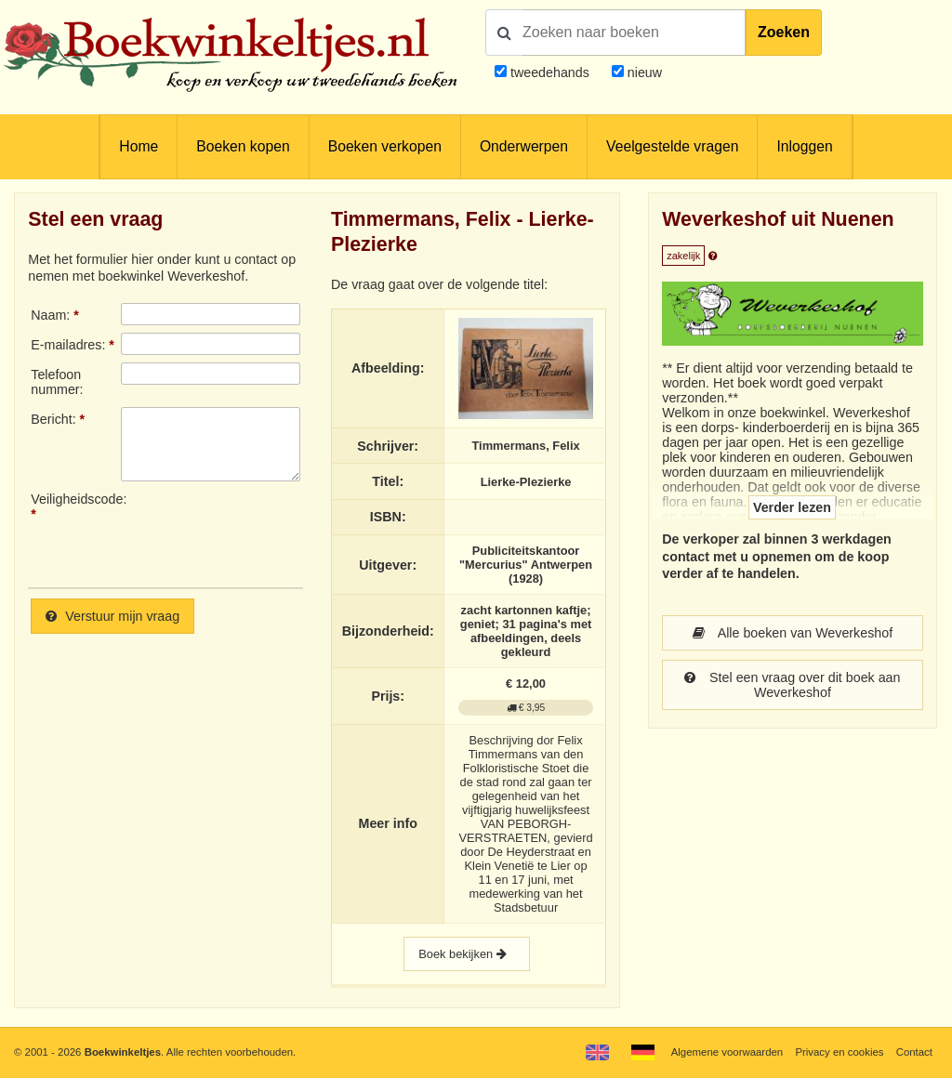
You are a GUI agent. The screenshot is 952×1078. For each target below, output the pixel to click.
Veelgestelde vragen (672, 146)
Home (138, 146)
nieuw (643, 72)
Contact (914, 1052)
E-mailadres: (68, 344)
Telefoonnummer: (57, 382)
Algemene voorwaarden (727, 1052)
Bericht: (53, 419)
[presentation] (276, 532)
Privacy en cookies (839, 1052)
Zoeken (784, 32)
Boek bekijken (466, 954)
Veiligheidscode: (75, 499)
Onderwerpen (524, 146)
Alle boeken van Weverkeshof (792, 632)
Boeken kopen (242, 146)
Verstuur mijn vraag (112, 616)
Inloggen (804, 146)
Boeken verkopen (385, 146)
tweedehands (549, 72)
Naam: (50, 315)
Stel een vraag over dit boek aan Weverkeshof (792, 685)
